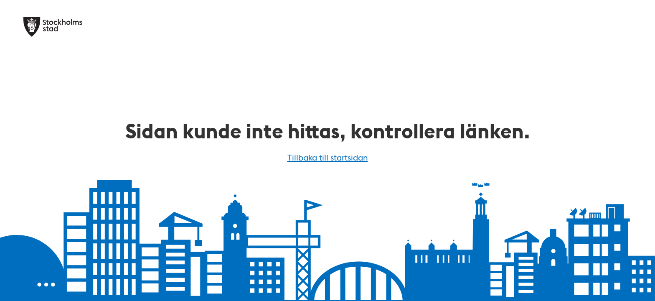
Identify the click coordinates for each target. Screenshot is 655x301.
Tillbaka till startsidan (327, 157)
